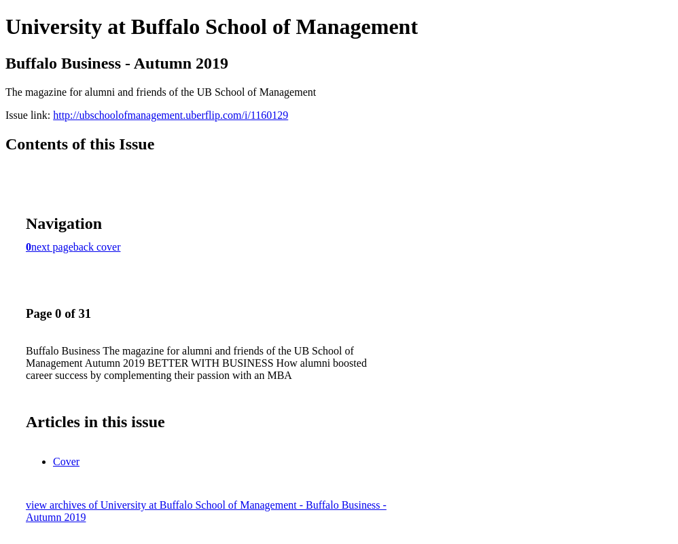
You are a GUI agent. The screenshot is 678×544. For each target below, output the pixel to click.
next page (52, 247)
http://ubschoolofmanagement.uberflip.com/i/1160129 (170, 115)
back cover (97, 247)
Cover (66, 461)
